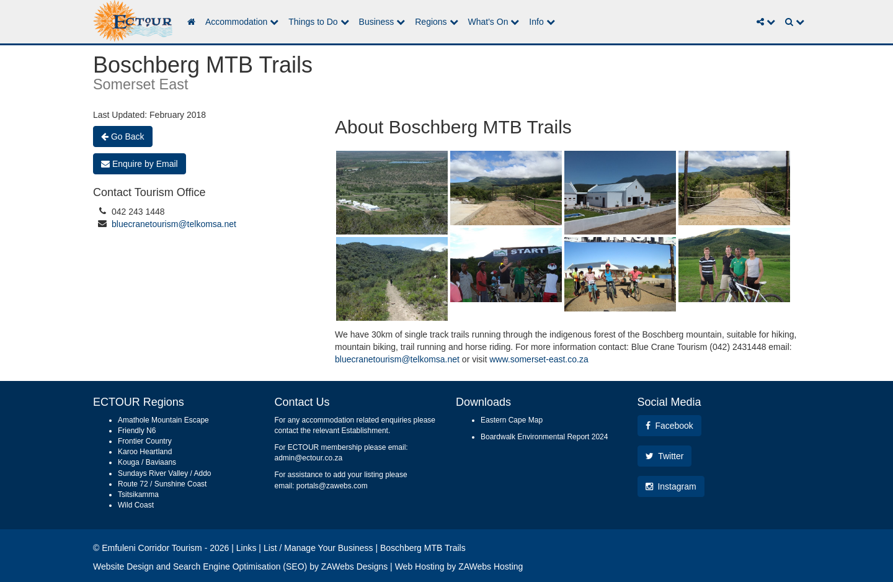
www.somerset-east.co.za (539, 359)
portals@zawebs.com (332, 485)
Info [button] (541, 22)
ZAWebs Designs (354, 566)
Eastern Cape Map (512, 420)
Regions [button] (436, 22)
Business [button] (382, 22)
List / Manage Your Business (318, 548)
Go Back (122, 136)
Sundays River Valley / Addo (164, 473)
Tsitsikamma (138, 494)
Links (246, 548)
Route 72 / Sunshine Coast (162, 484)
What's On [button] (494, 22)
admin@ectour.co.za (309, 458)
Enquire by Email (139, 164)
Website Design (123, 566)
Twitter (665, 456)
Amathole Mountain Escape (163, 420)
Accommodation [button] (241, 22)
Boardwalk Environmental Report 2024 (544, 436)
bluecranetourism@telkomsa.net (174, 224)
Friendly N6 (137, 430)
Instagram (671, 486)
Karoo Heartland (145, 451)
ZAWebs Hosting (490, 566)
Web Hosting (420, 566)
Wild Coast (136, 505)
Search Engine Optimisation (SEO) (240, 566)
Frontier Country (145, 441)
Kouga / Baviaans (147, 462)
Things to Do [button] (318, 22)
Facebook (669, 426)
